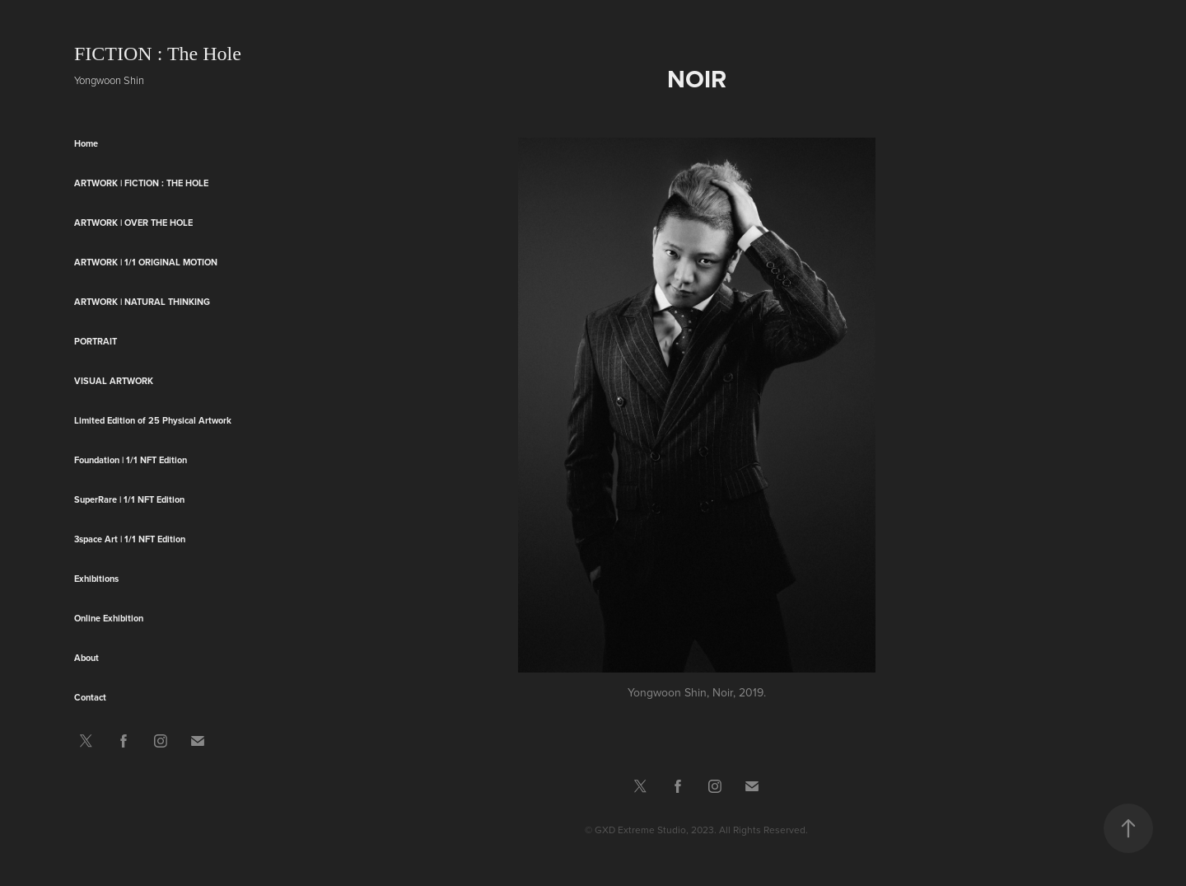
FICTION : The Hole (157, 53)
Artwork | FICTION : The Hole (141, 183)
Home (86, 143)
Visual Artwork (113, 380)
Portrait (95, 341)
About (86, 657)
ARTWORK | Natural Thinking (142, 301)
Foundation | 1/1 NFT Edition (130, 459)
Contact (90, 697)
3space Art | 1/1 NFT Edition (129, 539)
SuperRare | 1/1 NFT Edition (129, 499)
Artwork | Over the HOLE (133, 222)
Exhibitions (96, 578)
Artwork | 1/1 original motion (145, 262)
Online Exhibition (108, 618)
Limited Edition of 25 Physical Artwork (152, 420)
